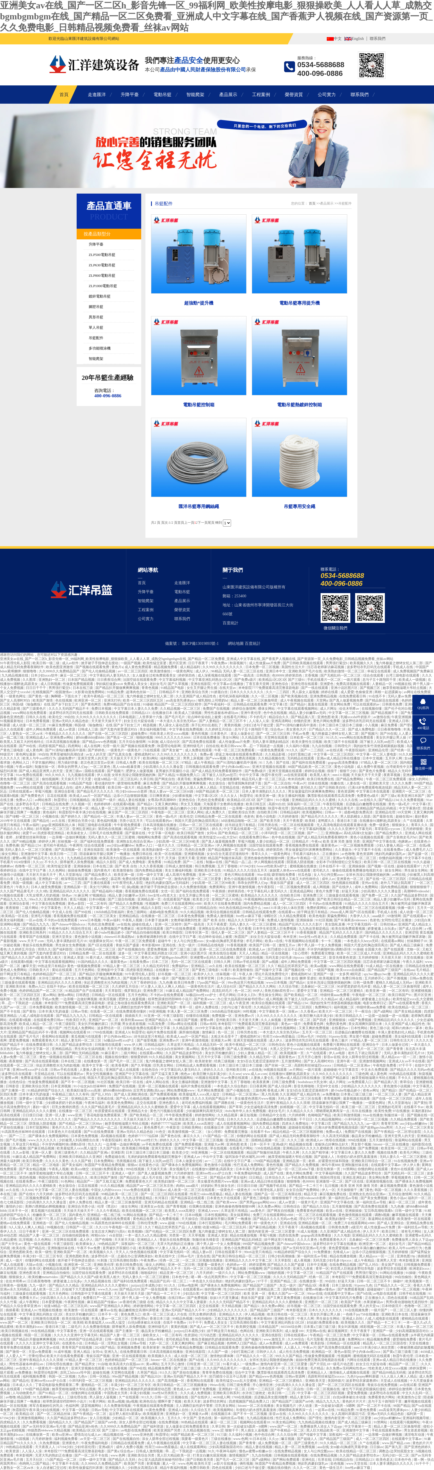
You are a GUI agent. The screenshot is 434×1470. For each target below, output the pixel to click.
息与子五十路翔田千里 (379, 680)
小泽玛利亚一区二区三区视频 (283, 833)
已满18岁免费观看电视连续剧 (370, 788)
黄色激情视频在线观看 (355, 1215)
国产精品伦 (41, 821)
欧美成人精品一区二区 (36, 1024)
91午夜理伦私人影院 (15, 663)
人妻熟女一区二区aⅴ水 (26, 734)
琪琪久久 (44, 949)
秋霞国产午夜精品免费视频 (105, 1165)
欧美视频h (136, 1231)
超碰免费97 (67, 758)
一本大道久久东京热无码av (176, 721)
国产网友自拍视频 (281, 1211)
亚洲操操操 (82, 866)
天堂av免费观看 (40, 1352)
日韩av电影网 (188, 1285)
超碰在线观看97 (409, 866)
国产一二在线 (193, 862)
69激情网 (394, 916)
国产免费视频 (368, 1148)
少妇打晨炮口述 (299, 754)
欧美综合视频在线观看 (223, 912)
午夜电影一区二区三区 (168, 812)
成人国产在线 (273, 1173)
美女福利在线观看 (155, 808)
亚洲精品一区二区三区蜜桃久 (188, 829)
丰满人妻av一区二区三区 (135, 816)
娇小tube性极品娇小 (110, 932)
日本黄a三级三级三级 (357, 1094)
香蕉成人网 (276, 1090)
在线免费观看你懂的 (131, 1011)
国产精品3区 (308, 1285)
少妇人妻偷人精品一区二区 (396, 845)
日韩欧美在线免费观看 (112, 713)
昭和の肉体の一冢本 (407, 1028)
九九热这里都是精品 (314, 929)
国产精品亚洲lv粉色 (83, 1426)
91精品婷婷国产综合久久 (46, 1090)
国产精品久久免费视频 (126, 904)
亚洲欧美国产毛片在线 (305, 671)
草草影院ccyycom (387, 829)
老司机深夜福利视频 (234, 696)
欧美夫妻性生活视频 (307, 742)
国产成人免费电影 (362, 729)
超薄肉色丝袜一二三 (141, 692)
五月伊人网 (394, 758)
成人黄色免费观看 (138, 667)
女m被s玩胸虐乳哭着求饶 (225, 941)
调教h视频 (382, 1215)
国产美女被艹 (172, 750)
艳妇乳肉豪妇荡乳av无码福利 (167, 883)
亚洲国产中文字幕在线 (379, 841)
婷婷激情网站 (205, 1115)
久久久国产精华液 (316, 1152)
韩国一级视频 (22, 883)
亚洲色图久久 (169, 1103)
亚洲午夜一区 (347, 1061)
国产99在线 (388, 734)
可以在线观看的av (366, 704)
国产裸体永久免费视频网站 (49, 1136)
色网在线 (247, 1331)
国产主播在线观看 (97, 883)
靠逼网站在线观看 (408, 1140)
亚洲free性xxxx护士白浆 (30, 1070)
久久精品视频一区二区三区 (180, 709)
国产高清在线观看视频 (50, 783)
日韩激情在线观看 (108, 1045)
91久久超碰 (422, 862)
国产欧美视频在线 (295, 696)
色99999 (278, 675)
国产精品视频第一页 (282, 829)
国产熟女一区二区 (120, 737)
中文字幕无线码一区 (362, 924)
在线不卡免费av (175, 1322)
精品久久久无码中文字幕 (247, 920)
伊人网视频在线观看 (232, 845)
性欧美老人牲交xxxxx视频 (169, 734)
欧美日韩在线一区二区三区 (288, 1314)
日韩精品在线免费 (56, 804)
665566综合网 (291, 1327)
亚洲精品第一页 (75, 887)
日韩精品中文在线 (273, 1115)
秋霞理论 (247, 796)
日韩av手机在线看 (247, 962)
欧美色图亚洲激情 (60, 667)
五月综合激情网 (400, 1194)
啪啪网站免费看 (150, 837)
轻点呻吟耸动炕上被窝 (205, 717)
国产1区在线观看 (101, 945)
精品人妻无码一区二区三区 (81, 1040)
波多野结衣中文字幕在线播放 (335, 1244)
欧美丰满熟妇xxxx (30, 1327)
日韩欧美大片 (39, 970)
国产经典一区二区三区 (407, 750)
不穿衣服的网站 (44, 763)
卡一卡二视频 (331, 941)
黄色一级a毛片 (399, 804)
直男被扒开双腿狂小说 (173, 771)
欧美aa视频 (319, 966)
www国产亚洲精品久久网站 (111, 1306)
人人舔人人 (292, 1347)
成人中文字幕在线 (49, 883)
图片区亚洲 (178, 663)
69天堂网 (405, 812)
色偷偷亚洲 (364, 692)
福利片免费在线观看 (162, 1032)
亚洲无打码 (113, 700)
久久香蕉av (308, 1011)
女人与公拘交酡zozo (329, 875)
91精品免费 (116, 692)
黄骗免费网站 (203, 779)
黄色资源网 (345, 791)
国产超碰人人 (324, 1157)
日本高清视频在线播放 (63, 742)
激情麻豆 (209, 1032)
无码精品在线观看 (301, 758)
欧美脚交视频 (246, 1327)
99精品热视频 (182, 1319)
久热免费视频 (49, 1443)
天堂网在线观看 (276, 737)
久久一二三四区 (278, 692)
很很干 (332, 771)
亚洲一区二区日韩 (182, 1265)
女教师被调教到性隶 (186, 920)
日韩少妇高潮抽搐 (282, 1256)
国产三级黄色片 (34, 709)
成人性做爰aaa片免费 (265, 663)
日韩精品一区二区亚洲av (196, 845)
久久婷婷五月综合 (219, 729)
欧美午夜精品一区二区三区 (104, 696)
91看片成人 (95, 957)
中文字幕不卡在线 (368, 850)
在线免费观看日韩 (353, 696)
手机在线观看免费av (387, 1430)
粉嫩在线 (337, 783)
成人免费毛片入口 (419, 850)
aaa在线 (323, 1447)
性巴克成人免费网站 (79, 1028)
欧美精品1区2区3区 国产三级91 (282, 680)
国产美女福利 (72, 1165)
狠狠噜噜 (30, 671)
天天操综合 (190, 1219)
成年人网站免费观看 (41, 729)
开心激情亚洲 (262, 1385)
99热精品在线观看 (403, 1074)
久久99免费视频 (287, 788)
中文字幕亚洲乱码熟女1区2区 (210, 680)
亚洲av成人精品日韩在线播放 (339, 758)
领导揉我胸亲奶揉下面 (245, 783)
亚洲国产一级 (323, 974)
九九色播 (166, 982)
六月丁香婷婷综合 (144, 982)
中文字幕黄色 (51, 908)
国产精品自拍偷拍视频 (143, 932)
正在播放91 (331, 854)
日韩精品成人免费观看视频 (196, 1065)
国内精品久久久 (61, 1422)
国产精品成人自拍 (60, 788)
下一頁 (203, 523)
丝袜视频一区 (68, 841)
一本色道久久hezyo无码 (362, 941)
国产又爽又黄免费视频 (284, 1298)
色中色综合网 (264, 1435)
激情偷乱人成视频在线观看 (350, 1372)
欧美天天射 (193, 1401)
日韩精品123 (141, 713)
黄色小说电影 (344, 767)
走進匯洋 (97, 94)
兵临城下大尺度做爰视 (79, 1289)
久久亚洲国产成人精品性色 (196, 696)
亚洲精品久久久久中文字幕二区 (249, 1260)
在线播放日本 (162, 713)
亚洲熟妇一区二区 (52, 680)
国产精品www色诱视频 (99, 742)
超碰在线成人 (142, 924)
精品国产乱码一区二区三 (169, 1281)
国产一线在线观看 (315, 688)
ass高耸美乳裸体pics (181, 700)
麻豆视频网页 (338, 1331)
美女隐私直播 (335, 924)
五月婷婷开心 (374, 978)
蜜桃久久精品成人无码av (394, 982)
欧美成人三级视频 (188, 713)
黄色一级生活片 (331, 1468)
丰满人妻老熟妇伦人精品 (396, 1032)
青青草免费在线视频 (15, 1347)
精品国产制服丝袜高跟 (225, 858)
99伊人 (258, 991)
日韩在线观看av (21, 791)
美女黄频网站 (185, 1057)
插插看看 (12, 1310)
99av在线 (263, 875)
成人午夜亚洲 (239, 1003)
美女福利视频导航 (153, 729)
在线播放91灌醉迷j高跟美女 (380, 821)
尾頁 (211, 523)
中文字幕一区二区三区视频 (349, 713)
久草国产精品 (147, 1372)
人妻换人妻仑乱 (91, 1070)
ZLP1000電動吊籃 (103, 286)
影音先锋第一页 (329, 1169)
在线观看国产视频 (177, 899)
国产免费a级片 (245, 680)
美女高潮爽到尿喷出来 (365, 1024)
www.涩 (217, 1430)
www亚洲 (75, 1115)
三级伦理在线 (77, 1397)
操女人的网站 (419, 779)
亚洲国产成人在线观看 (123, 1070)
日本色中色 (180, 1277)
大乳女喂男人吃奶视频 (43, 895)
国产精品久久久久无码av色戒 (412, 1070)
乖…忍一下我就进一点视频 (263, 746)
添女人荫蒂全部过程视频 (361, 1057)
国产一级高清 (244, 675)
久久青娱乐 (344, 850)
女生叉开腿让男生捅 (202, 688)
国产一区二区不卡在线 (374, 1406)
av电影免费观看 (341, 908)
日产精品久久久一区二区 (327, 729)
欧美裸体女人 (86, 1244)
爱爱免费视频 (157, 949)
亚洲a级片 (279, 1144)
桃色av (186, 1074)
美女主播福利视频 (292, 796)
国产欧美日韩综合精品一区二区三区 (344, 899)
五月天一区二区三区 (317, 1032)
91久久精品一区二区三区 (339, 1443)
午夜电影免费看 (385, 1065)
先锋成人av (341, 1252)
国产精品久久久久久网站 (258, 986)
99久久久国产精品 (289, 1356)
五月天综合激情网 (133, 742)
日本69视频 (97, 899)
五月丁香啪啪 (227, 866)
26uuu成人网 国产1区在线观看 (353, 912)
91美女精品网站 (284, 1422)
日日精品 (256, 1177)
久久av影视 (21, 1152)
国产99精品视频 (24, 841)
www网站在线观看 (30, 788)
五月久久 (174, 1418)
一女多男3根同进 (349, 974)
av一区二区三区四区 (133, 671)
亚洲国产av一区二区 (103, 1020)
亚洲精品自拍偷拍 (56, 1273)
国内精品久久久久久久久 (384, 932)
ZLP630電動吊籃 (102, 265)
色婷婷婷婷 (410, 700)
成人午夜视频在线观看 (297, 700)
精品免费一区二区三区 (154, 788)
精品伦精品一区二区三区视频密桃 (298, 1132)
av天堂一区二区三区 (95, 1439)
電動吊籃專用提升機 (299, 303)
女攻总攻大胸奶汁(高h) (108, 1231)
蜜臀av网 (19, 858)
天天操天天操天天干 (138, 1119)
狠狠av (132, 1165)
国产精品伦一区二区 (99, 816)
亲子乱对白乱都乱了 (206, 725)
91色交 (161, 1132)
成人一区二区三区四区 (313, 883)
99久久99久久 (55, 775)
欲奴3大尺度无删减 (224, 1298)
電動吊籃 (163, 94)
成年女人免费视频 (78, 978)
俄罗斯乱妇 (133, 991)
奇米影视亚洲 (409, 1260)
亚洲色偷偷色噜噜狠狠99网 (264, 858)
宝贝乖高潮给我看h (379, 1211)
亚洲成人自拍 (352, 1319)
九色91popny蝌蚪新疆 (363, 1376)
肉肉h (180, 1186)
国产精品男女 (85, 1364)
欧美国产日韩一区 (263, 945)
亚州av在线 (370, 883)
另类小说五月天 (131, 821)
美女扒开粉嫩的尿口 (93, 1024)
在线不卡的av (57, 986)
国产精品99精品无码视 (389, 1372)
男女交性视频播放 (100, 1074)
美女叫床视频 (348, 1327)
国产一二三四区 (312, 750)
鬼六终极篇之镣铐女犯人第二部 (400, 663)
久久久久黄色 (307, 1240)
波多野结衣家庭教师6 (362, 1381)
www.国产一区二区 (14, 1322)
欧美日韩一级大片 (122, 788)
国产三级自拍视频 (122, 899)
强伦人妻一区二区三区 (228, 932)
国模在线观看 (95, 771)
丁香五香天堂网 (258, 684)
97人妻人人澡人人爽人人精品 (195, 788)
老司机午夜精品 (55, 845)
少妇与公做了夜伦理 (236, 1007)
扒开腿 (116, 1024)
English (358, 39)
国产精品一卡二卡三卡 (306, 1186)
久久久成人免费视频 (271, 1127)
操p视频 (133, 887)
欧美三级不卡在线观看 (341, 742)
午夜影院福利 (355, 750)
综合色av (277, 729)
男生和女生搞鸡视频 (90, 1049)
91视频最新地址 (12, 721)
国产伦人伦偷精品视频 (99, 671)
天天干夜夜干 (288, 1227)
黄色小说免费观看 (238, 1248)
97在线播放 (401, 1111)
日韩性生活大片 (402, 1040)
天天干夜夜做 (298, 1368)
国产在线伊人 (342, 887)
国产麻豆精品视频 (41, 1148)
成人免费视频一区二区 (275, 1443)
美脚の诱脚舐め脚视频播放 (45, 1206)
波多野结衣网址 (215, 1401)
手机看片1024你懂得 (15, 862)
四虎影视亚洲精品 (51, 833)
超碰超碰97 (376, 1289)
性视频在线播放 (50, 1310)
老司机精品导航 (178, 1339)
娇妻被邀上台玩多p (382, 929)
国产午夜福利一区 (218, 704)
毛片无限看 (315, 1339)
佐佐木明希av (349, 709)
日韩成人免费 (126, 763)
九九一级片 (38, 1285)
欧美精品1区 (25, 1414)
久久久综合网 (287, 1435)
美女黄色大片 (296, 729)
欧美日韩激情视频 (347, 1115)
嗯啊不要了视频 (170, 1401)
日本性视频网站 (285, 1028)
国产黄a (113, 1451)
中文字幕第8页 (410, 808)
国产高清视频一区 (68, 850)
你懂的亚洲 (302, 721)
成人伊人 (202, 671)
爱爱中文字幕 (307, 991)
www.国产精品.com (396, 1443)
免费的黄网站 (317, 908)
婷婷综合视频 (315, 771)
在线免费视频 (168, 1422)
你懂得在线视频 (198, 1016)
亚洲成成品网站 (302, 891)
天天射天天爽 (248, 1020)
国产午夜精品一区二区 (90, 1414)
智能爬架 (195, 94)
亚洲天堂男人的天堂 (93, 758)
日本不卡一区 (18, 1211)
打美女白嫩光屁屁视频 (210, 1455)
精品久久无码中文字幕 (405, 771)
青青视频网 (332, 1099)
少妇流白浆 (423, 920)
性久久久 (94, 1144)
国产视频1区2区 (184, 978)
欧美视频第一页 (292, 1053)
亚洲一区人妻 (55, 1115)
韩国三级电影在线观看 (95, 825)
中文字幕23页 (321, 1124)
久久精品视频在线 (272, 758)
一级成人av (248, 1368)
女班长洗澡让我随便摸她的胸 (134, 775)
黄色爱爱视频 (339, 1248)
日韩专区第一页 (197, 932)
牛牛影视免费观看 (127, 825)
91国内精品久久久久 (93, 962)
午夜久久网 (291, 1152)
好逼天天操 (350, 891)
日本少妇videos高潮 (231, 978)
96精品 (216, 671)
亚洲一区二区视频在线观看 (158, 1086)
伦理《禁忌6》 (108, 1206)
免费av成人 (334, 1132)
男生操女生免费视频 (70, 945)
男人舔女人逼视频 (306, 692)
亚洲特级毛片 (193, 746)
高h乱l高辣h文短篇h (359, 833)
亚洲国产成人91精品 (227, 899)
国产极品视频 (236, 1269)
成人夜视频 (302, 1260)
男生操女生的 (224, 1186)
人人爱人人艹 (408, 734)
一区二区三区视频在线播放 (202, 1260)
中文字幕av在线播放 (228, 684)
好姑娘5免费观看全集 (108, 1169)
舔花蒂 (116, 879)
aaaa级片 (379, 916)
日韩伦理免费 (147, 1223)
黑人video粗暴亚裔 (127, 767)
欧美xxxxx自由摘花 (351, 970)
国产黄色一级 (38, 696)
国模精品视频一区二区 (268, 1140)
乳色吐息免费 (195, 850)
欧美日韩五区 (256, 804)
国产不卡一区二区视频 (78, 1082)
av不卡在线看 (415, 1061)
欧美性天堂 (203, 1464)
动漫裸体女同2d (101, 941)
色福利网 (72, 1406)
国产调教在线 (224, 1103)
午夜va (316, 841)
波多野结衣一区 (109, 1028)
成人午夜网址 (29, 1302)
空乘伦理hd (139, 1319)
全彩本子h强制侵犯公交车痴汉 (339, 862)
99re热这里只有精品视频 (246, 982)
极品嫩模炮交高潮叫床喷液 (139, 1310)
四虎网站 (75, 746)
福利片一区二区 (420, 1198)
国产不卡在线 (369, 937)
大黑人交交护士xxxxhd (287, 1049)
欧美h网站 (151, 758)
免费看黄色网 (313, 1024)
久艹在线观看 (413, 821)
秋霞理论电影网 (169, 746)
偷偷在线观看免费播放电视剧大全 (357, 870)
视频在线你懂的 (117, 1057)
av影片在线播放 (226, 1464)
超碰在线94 (404, 816)
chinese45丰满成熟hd (119, 937)
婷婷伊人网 (47, 841)
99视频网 (255, 1269)
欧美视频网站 (312, 812)
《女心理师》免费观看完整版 (313, 953)
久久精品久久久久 (300, 1111)
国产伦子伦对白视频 (399, 709)
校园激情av (64, 692)
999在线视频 (357, 1140)
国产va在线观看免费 (404, 1003)
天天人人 (122, 1252)
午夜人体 (246, 974)
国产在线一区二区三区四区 (108, 734)
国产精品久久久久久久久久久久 (98, 1119)
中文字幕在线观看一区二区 (244, 829)
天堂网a (322, 700)
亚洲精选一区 (43, 1223)
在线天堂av (228, 688)
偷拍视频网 (51, 779)
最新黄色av (330, 845)
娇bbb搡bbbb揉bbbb (90, 737)
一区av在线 (34, 920)
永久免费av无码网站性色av (346, 1368)
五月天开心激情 (310, 1057)
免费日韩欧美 (200, 1468)
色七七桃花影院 (12, 1202)
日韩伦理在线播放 (60, 1364)
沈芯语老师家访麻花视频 (326, 667)
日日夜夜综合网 (109, 680)
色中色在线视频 (275, 713)
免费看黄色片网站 (382, 1397)
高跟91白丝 (276, 804)
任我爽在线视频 (201, 1206)
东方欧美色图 (29, 999)
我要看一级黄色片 (211, 1265)
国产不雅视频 (397, 978)
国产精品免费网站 (350, 779)
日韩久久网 (222, 962)
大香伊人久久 (360, 916)
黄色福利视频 (107, 821)
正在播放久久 (375, 1298)
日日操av (159, 1190)
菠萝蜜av (26, 1099)
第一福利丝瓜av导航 (343, 1198)
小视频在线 (51, 816)
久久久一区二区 (305, 1468)
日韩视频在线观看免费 (203, 767)
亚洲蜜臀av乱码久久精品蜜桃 (212, 957)
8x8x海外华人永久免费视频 (246, 1111)
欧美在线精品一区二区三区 (409, 1007)
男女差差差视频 (134, 1024)
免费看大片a (28, 1298)
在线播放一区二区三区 (158, 916)
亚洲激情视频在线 (213, 808)
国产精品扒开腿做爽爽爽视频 (117, 688)
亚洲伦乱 (309, 1460)
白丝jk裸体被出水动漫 (144, 1322)
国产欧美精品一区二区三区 (238, 833)
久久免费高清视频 (242, 758)
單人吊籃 (96, 327)
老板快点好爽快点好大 (332, 1144)
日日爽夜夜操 (159, 796)
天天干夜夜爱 (293, 821)
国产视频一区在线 (381, 866)
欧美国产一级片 (104, 800)
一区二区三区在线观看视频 (375, 908)
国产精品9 (298, 704)
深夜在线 (94, 1198)
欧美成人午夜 (407, 742)
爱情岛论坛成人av (88, 1435)
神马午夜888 (330, 1165)
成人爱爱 (347, 692)
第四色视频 (28, 1177)
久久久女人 (229, 796)
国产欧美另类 (270, 821)
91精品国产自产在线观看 (84, 991)
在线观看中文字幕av (386, 1165)
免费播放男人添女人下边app (412, 1240)
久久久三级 (296, 1140)
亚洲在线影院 (201, 684)
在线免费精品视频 (343, 1265)
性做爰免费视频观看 (78, 684)
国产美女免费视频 (374, 1198)
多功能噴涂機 (100, 348)
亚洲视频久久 (115, 1468)
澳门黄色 (366, 1190)
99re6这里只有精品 (258, 1252)
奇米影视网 (24, 1455)
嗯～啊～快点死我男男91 (210, 1277)
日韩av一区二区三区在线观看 (201, 825)
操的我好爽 (213, 1289)
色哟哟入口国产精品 (242, 1343)
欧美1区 (35, 1269)
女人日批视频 (100, 1418)
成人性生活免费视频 (294, 1352)
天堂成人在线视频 (394, 1381)
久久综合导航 (289, 986)
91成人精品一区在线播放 (385, 966)
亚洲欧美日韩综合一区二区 (371, 1161)
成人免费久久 (215, 812)
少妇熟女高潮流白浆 (143, 1468)
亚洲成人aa (141, 1049)
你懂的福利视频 (391, 858)
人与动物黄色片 (24, 1393)
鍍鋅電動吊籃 (100, 296)
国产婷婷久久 (71, 816)
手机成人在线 (403, 667)
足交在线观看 (146, 1103)
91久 (211, 1451)
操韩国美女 (144, 858)
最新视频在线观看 (357, 1099)
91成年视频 (63, 1352)
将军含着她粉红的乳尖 (46, 1406)
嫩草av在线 (108, 1310)
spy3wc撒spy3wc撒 (378, 974)
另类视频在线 (126, 1161)
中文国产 (190, 1418)
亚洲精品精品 (129, 916)
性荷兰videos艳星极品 (279, 1036)
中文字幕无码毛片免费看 (344, 1298)
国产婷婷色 (97, 750)
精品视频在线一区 (117, 1435)
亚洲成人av (192, 1157)
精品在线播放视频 (244, 1235)
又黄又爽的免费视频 (314, 1028)
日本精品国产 (268, 1327)
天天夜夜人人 (45, 1447)
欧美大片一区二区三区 (336, 1011)
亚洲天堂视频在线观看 (269, 767)
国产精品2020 (129, 1289)
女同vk (212, 833)
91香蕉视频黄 (306, 932)
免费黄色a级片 (368, 796)
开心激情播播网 (228, 779)
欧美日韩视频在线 (15, 1331)
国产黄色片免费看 (373, 771)
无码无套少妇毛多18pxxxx (285, 957)
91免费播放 (323, 1252)
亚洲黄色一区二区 (350, 879)
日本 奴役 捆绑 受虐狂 (301, 978)
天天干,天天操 (165, 858)
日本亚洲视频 (61, 1086)
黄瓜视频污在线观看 (86, 1036)
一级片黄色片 (10, 808)
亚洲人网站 (195, 812)
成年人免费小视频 (130, 1447)
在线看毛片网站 (235, 717)
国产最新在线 (383, 816)
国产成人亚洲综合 (391, 1223)
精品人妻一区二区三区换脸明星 (254, 700)
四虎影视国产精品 (52, 746)
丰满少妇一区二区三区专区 (43, 1256)
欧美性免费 (382, 1111)
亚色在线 (203, 1256)
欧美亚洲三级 (185, 1119)
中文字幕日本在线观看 (373, 791)
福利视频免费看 (34, 1376)
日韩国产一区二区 (80, 1227)
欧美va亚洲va (62, 1435)
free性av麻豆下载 (249, 916)
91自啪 (103, 1364)
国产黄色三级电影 (206, 970)
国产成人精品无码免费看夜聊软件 (217, 771)
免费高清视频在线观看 (353, 684)
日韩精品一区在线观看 (109, 995)
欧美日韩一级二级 (46, 663)
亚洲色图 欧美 (328, 717)
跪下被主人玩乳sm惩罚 (377, 742)
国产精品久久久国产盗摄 (286, 1265)
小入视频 (372, 725)
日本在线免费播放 (207, 737)
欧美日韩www (231, 746)
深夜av (293, 1011)
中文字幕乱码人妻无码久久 (110, 675)
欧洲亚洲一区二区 (88, 700)
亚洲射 (201, 858)
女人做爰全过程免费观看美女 (154, 675)
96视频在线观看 (275, 1070)
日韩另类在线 (268, 825)
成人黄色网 (35, 750)
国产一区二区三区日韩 (273, 734)
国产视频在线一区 (298, 970)
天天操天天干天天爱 (366, 775)
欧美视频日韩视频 (136, 1148)
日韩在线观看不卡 (229, 1252)
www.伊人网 (133, 1045)
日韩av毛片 (306, 1036)
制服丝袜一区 (45, 767)
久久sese (235, 1074)
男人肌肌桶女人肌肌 (355, 816)
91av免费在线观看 (29, 775)
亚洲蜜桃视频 (194, 854)
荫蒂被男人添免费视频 (77, 862)
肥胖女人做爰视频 (140, 771)
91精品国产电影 (173, 688)
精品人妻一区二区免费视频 (295, 1447)
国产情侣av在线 (252, 850)
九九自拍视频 (322, 746)
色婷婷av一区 (237, 1265)
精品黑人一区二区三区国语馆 (385, 1343)
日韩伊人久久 (266, 1352)
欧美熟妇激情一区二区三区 (345, 671)
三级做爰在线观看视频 (342, 895)
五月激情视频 (342, 1206)
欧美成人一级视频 (412, 680)
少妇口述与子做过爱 (258, 725)
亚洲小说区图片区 (344, 688)
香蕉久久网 (422, 1285)
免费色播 (12, 845)
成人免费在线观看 (199, 750)
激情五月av (287, 945)
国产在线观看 (394, 949)
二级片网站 (30, 908)
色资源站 (191, 1335)
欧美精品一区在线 (15, 916)
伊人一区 (328, 1190)
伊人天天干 (371, 1231)
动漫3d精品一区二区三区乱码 (116, 779)
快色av (67, 895)
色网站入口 (21, 763)
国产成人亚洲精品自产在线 (247, 1049)
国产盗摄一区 (418, 854)
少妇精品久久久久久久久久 (361, 1086)
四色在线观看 (397, 1298)
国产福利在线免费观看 (309, 763)
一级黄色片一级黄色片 (124, 750)
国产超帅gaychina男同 (171, 957)
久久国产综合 (110, 1148)
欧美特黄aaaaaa (132, 1020)
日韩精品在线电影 (211, 945)
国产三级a (388, 796)
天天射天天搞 (124, 1240)
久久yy (38, 862)
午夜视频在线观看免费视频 (153, 1406)
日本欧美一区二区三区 (307, 737)
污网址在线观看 (359, 1360)
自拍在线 (212, 746)
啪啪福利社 (149, 1273)
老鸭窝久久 (326, 821)
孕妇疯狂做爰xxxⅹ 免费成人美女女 (122, 684)
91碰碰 (148, 704)
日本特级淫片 (392, 1306)
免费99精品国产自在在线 (122, 704)
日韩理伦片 (343, 746)
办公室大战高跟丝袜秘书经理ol (240, 999)
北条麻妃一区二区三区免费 (369, 1240)
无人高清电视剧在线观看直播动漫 (342, 825)
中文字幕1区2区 (207, 796)
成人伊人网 (112, 1198)
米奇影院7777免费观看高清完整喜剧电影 (269, 688)
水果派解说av (373, 1302)
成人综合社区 (170, 742)
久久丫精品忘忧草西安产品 (288, 966)
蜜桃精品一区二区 (95, 1385)
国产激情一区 (16, 1352)
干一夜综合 (363, 1011)
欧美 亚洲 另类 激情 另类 (342, 841)
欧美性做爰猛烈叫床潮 (86, 1468)
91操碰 (358, 949)
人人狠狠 (194, 1227)
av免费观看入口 (360, 1082)
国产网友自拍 (165, 779)
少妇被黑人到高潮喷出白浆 (79, 1140)
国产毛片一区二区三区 (367, 1049)
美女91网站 (231, 737)
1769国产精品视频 (267, 1161)
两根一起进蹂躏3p (388, 692)
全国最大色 (373, 949)
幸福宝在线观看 (379, 671)
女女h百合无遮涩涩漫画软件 (228, 854)
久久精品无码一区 (210, 1045)
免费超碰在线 (115, 1157)
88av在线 (79, 1078)
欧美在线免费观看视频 (349, 929)
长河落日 (162, 1198)
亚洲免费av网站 (62, 737)
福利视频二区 (170, 758)
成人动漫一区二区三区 (29, 725)
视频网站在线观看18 (75, 1032)
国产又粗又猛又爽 (110, 1181)
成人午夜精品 (204, 763)
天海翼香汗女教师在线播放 (224, 804)
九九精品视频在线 (15, 675)
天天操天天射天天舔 (129, 1294)
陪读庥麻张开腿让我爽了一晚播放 (105, 854)
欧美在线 (19, 1248)
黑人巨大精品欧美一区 (67, 1219)
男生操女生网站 (416, 870)
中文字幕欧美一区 (76, 808)
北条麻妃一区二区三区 (318, 986)
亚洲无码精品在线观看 (161, 1202)
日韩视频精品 (80, 800)
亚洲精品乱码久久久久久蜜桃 (314, 800)
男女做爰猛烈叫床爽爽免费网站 (312, 791)
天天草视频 (197, 1235)
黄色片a (117, 667)
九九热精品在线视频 (82, 858)
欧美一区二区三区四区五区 (143, 700)
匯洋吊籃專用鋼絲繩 (199, 506)
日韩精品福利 (290, 812)
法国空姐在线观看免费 (140, 680)
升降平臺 (130, 94)
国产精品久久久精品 (64, 1285)
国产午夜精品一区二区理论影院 (398, 1132)
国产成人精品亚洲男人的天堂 (41, 771)
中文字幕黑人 (423, 1086)
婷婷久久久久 (214, 1070)
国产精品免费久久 (389, 833)
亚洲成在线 (106, 1099)
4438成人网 (221, 1397)
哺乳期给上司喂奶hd (213, 700)
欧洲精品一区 (322, 1352)
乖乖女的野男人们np (73, 767)
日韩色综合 (276, 1045)
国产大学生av (11, 1244)
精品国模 (24, 1397)
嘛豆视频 (288, 1439)
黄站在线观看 (62, 970)
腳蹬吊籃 (96, 307)
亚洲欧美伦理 (104, 1265)
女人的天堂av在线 (46, 1347)
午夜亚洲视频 (401, 717)
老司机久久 (308, 788)
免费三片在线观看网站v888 (181, 904)
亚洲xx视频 (17, 1148)
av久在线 (59, 821)
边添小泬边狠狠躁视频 (130, 796)
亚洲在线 (169, 945)
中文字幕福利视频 (173, 680)
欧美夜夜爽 (261, 1082)
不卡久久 (51, 862)
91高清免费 (157, 1024)
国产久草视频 (178, 684)
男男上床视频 (193, 758)
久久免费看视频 (412, 800)
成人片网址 (329, 709)
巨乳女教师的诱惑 (66, 1107)
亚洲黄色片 (71, 1443)
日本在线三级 (83, 688)
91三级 (222, 1435)
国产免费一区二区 (375, 895)
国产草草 (235, 1107)
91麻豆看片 (110, 1053)
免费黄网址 (218, 887)
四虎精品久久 (10, 1422)
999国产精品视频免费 (259, 1244)
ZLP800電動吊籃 (102, 275)
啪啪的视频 (145, 737)
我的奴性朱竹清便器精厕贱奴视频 (379, 746)
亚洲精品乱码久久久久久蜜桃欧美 (408, 953)
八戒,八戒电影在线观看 (36, 1016)
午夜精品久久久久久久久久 (65, 734)
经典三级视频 (224, 1061)
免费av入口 (24, 800)
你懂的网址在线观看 (252, 1136)
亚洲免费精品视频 (324, 696)
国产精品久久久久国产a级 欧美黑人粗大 (31, 957)
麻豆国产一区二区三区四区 (128, 812)
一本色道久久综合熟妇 (231, 1086)
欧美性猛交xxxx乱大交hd (218, 837)
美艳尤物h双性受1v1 (280, 991)
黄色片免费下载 (328, 891)
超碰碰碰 (330, 1070)
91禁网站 (349, 1169)
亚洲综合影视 (64, 791)
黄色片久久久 (62, 1127)
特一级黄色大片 (266, 1223)
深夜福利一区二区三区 (304, 804)
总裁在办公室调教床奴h (135, 1256)
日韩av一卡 (333, 812)
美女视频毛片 (179, 1169)
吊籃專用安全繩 (299, 506)
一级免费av (250, 1364)
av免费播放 (330, 1094)
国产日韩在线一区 (86, 1269)
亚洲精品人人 (147, 1240)
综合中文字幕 (245, 1372)
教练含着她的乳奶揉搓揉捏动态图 (217, 1339)
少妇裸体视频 (182, 796)
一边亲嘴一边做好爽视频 (248, 808)
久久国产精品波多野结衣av (67, 1418)
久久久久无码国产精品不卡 (69, 709)
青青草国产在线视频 (34, 937)
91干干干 (195, 1322)
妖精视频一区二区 (294, 1107)
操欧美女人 (151, 1335)
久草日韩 (146, 779)
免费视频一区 (222, 1016)
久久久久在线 (348, 800)
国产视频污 (370, 734)
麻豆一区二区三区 (74, 675)
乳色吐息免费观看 (211, 800)
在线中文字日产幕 (33, 870)
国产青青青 (395, 1049)
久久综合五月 (201, 1410)
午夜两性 (76, 845)
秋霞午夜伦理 (271, 775)
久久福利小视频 (298, 746)
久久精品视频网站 (328, 1119)
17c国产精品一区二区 (218, 1136)
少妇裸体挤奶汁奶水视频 (64, 1103)
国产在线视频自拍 (132, 949)
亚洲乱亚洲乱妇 (84, 829)
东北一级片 (187, 945)
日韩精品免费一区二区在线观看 (219, 816)
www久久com (108, 1289)
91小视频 (283, 800)
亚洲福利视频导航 (416, 1418)
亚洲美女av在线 (152, 1206)
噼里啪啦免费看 (129, 783)
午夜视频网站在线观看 (261, 899)
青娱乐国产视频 (98, 1356)
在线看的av (340, 1028)
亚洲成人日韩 (399, 721)
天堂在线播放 (413, 957)
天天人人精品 (73, 908)
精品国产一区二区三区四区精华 (178, 704)
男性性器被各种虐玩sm (221, 713)
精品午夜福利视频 (174, 1468)
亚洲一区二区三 (210, 875)
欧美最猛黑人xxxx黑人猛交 (199, 1094)
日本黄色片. (219, 734)
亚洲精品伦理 (378, 750)
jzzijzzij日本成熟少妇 (147, 1285)
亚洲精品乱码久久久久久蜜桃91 (105, 1285)
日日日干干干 (36, 688)
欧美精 (310, 821)
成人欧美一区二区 (46, 1289)
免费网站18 (356, 1339)
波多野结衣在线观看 (17, 1074)
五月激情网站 (291, 1061)
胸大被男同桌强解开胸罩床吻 (404, 937)
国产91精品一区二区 (54, 1393)
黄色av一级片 (291, 1024)
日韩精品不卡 (169, 692)
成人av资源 (67, 729)
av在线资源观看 (296, 775)
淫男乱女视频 (117, 1343)
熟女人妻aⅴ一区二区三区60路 (171, 791)
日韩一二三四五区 (261, 1389)
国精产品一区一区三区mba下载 (291, 1169)
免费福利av (180, 966)
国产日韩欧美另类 (277, 1269)
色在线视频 (64, 700)
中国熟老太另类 (116, 1393)
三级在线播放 (221, 1439)
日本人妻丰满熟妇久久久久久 (264, 791)
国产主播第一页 (13, 1090)
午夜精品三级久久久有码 (71, 1094)
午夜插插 (219, 891)
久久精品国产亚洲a (94, 1152)
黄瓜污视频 (78, 899)
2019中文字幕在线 (209, 1028)
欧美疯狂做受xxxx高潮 (84, 1090)
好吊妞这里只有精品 (240, 825)
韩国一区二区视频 (388, 1190)
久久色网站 (57, 870)
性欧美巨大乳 (76, 1020)
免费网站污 (323, 1007)
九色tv (83, 1376)
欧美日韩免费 (184, 982)
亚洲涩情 (411, 932)
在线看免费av (393, 850)
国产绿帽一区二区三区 (23, 816)
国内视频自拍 (410, 763)
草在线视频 (219, 1148)
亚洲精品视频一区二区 (315, 1223)
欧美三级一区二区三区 (359, 1107)
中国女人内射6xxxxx (106, 1190)
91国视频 (23, 1439)
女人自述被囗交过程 (51, 1468)
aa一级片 (373, 1124)
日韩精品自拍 (207, 908)
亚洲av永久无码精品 (15, 1289)
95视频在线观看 (207, 1078)
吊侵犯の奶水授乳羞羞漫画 (357, 1157)
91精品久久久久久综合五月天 (245, 870)
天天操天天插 (157, 1169)
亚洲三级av (74, 771)
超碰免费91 (140, 734)
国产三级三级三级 (184, 949)
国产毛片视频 (16, 1140)
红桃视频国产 (43, 692)
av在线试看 (335, 750)
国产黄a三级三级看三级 (401, 1352)
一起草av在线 (325, 1410)
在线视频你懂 (372, 709)
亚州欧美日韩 (226, 1020)
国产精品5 (390, 1090)
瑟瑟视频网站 (91, 1406)
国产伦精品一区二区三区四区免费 (171, 1231)
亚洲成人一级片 (123, 1173)
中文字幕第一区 (98, 908)
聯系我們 (377, 39)
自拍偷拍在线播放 (57, 1078)
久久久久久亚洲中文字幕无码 (350, 829)
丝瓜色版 (305, 875)
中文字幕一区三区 (300, 1273)
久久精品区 (261, 1007)
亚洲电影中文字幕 (111, 970)
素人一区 (169, 1464)
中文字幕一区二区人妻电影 (377, 754)
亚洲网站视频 (10, 924)
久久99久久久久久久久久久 (223, 667)
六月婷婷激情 (288, 816)
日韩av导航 (79, 1011)
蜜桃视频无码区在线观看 (372, 1356)
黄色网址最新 (26, 754)
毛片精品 (423, 970)
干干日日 (306, 1119)
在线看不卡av (414, 1107)
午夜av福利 (24, 767)
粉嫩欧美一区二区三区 (50, 1215)
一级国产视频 (130, 663)
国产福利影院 (63, 949)
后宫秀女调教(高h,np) (149, 1090)
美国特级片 (336, 1381)
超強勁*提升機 (198, 303)
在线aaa (409, 970)
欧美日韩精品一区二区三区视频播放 (180, 1385)
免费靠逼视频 (31, 1078)
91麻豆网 (81, 895)
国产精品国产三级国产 (384, 970)
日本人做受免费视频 (46, 887)
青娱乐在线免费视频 (38, 945)
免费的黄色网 (336, 1024)
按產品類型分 (97, 234)
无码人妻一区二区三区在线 (243, 671)
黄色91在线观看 (402, 1169)
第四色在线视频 (110, 829)
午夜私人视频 (132, 920)
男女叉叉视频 (191, 804)
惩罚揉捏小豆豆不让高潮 (286, 949)
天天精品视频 (231, 1306)
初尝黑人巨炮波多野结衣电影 (352, 1269)
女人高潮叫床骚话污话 (348, 1414)
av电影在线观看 (385, 1294)
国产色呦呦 (104, 1240)
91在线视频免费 (406, 1161)
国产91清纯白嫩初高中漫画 (296, 725)
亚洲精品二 (199, 966)
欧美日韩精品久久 (349, 1016)
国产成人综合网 (411, 929)
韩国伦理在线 (81, 929)
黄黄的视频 (233, 725)
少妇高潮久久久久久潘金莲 (163, 767)
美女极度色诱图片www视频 (255, 1099)
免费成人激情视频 (220, 916)
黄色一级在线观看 (38, 1244)
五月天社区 (35, 1460)
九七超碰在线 (26, 879)
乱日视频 (332, 1186)
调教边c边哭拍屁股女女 (397, 1451)
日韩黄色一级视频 (14, 1285)
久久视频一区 (81, 804)
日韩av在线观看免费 (393, 1335)
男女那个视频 (359, 1036)
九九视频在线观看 (81, 775)
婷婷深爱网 (257, 1265)
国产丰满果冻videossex (351, 920)
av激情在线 (381, 717)
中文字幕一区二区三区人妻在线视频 (62, 1190)
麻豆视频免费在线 (333, 1194)
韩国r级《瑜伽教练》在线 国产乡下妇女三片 (45, 704)
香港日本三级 (347, 821)
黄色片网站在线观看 (239, 875)
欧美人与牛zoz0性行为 (39, 758)
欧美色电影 (317, 916)
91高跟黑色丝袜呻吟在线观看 (23, 1132)
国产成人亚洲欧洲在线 (131, 1094)
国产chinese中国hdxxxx (69, 924)
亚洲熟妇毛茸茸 (390, 1107)
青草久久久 (420, 825)
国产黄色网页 (91, 704)
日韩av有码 (208, 1024)
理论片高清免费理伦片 (272, 974)
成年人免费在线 (207, 1007)
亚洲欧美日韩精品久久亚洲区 (81, 1157)
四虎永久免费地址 (296, 1124)
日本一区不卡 (260, 1144)
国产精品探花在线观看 (382, 700)
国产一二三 (315, 833)
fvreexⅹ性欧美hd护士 (272, 866)
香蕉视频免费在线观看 (302, 845)
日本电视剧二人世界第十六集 (141, 717)
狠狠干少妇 (348, 771)
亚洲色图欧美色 (56, 899)
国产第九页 (394, 1447)
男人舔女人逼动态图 (174, 725)
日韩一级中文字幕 (150, 875)
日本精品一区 (95, 1343)
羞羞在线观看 (318, 704)
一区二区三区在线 (89, 1057)
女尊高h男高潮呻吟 (162, 800)
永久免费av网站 (269, 1206)
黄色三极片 (340, 1040)
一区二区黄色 (100, 767)
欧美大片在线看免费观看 (223, 904)
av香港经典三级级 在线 (136, 1302)
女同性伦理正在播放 (396, 920)
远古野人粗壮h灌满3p (125, 1414)
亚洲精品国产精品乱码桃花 (376, 808)
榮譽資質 (294, 94)
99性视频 (250, 1011)
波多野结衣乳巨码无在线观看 (369, 667)
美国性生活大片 (293, 667)
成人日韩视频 (50, 684)
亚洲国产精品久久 (159, 1020)
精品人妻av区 (202, 1252)
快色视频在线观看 (346, 883)
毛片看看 (244, 929)
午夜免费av (219, 663)
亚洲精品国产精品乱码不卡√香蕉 (33, 1032)
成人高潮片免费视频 (181, 875)
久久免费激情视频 (193, 887)
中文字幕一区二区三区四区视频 (338, 962)
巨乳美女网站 (163, 1065)
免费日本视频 (101, 709)
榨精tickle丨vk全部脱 (107, 1235)
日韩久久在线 (36, 717)
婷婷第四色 (187, 675)
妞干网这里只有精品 (312, 912)
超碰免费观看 (382, 1036)
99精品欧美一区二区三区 (120, 1194)
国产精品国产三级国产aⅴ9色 (293, 1401)
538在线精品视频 (268, 1148)
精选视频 (150, 725)
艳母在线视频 (335, 1140)
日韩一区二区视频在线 (323, 1389)
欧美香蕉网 (120, 1065)
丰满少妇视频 (140, 1393)
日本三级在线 (342, 1285)
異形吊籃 (96, 317)
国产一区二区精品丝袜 (265, 978)
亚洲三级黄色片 (66, 1152)
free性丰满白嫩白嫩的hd (369, 1248)
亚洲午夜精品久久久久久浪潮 (288, 1103)
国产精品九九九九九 (71, 1016)
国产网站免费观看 (286, 1460)
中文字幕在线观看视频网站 (298, 709)
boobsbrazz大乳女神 (313, 1082)
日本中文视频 (372, 758)
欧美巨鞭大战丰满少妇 (317, 1016)
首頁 (64, 94)
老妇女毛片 (158, 684)
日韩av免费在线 (421, 978)
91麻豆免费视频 (61, 725)
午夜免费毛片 (101, 1007)
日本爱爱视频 (52, 1302)
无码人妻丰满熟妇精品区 (271, 742)
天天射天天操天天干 (106, 721)
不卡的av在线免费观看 (326, 904)
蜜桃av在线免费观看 (15, 1223)
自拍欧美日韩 (267, 812)
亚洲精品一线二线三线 (197, 1202)
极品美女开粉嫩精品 (367, 1136)
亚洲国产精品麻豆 (336, 1078)
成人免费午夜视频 (371, 767)
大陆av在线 (34, 1265)
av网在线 (398, 875)
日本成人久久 (22, 1385)
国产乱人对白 (101, 1094)
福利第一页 (9, 999)
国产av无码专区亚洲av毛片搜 (305, 1248)
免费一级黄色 (379, 825)
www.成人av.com (255, 1074)
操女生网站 (10, 854)
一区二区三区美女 (103, 916)
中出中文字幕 (249, 775)
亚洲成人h (122, 1032)
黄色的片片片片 (354, 1401)
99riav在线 (315, 1294)
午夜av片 (299, 783)
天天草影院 (113, 991)
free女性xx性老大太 (162, 895)
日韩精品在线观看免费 (250, 704)
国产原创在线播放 (186, 1372)
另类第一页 (178, 1235)
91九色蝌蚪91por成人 (49, 1397)
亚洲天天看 (186, 858)
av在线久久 (368, 800)
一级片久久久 (165, 845)
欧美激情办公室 (410, 1397)
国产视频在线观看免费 (93, 667)
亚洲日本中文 (276, 671)
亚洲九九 (111, 1352)
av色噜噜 (348, 854)
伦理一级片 (111, 746)
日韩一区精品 (100, 1376)
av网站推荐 (43, 800)
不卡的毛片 (258, 717)
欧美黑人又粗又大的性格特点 (22, 742)
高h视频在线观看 (113, 1136)
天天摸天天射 (391, 957)
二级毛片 (74, 1327)
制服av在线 (214, 862)
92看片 (226, 970)
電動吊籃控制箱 (198, 404)
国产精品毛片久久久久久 (96, 791)
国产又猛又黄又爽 (165, 1074)
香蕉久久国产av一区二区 (287, 1294)
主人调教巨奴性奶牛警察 (133, 1007)
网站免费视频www (181, 1090)
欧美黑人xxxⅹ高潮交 (199, 1124)
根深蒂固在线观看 (75, 879)
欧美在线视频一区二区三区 (159, 763)
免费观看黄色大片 (46, 1040)
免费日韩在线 (142, 854)
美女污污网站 (100, 887)
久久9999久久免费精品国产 (59, 671)
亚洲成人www (209, 1211)
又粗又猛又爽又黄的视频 (233, 1319)
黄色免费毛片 (154, 1127)
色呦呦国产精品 (320, 1115)
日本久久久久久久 (241, 1119)
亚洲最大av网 (221, 1040)
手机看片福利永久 (307, 854)
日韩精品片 (301, 841)
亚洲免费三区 (313, 895)
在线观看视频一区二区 (52, 1099)
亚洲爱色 (327, 684)
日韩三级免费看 (235, 1057)
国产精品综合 (130, 1177)
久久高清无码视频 (336, 1136)
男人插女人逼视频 (255, 1430)
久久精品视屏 (227, 1115)
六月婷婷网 (297, 1115)
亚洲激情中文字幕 (35, 854)
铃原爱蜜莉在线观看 (110, 1111)
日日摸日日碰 (33, 1115)
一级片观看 (352, 680)
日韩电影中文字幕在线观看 (91, 1294)
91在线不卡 (377, 696)
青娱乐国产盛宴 (282, 883)
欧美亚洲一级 (266, 796)
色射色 (249, 816)
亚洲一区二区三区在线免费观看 (223, 949)
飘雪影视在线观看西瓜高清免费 (331, 796)
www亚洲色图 (143, 1435)
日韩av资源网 (295, 1376)
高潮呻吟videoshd (417, 891)
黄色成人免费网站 (14, 970)
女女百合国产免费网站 (303, 1190)
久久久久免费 (401, 783)
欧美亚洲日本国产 (411, 796)
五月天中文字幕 (209, 1057)
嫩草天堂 (29, 966)
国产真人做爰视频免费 (346, 700)
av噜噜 (10, 1397)
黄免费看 (155, 862)
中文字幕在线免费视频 (186, 729)
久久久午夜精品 (108, 1211)
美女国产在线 (391, 1265)
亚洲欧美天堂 (379, 783)
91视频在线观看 (12, 895)
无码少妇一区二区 (396, 1455)
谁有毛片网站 (411, 1231)
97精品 (186, 763)
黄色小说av (398, 1198)
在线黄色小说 (149, 1165)
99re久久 (35, 899)
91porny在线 (338, 1036)
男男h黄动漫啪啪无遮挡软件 (407, 1302)
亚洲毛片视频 (41, 916)
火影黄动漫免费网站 (90, 692)
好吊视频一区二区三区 (53, 829)
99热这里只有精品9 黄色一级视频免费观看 (70, 966)
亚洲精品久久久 (231, 1314)
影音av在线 (332, 1057)
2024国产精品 (105, 1347)
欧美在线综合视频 (223, 953)
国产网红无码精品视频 (82, 1053)
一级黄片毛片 (308, 1202)
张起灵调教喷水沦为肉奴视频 (106, 982)
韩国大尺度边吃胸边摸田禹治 (197, 821)
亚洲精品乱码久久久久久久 (70, 891)
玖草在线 (267, 879)
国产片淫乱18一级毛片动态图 (332, 1364)
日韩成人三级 (88, 729)
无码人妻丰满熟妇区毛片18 (67, 941)
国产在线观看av (415, 916)
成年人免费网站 (367, 887)
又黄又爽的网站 (167, 804)
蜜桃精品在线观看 (56, 1269)
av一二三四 (73, 883)
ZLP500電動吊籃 (102, 255)
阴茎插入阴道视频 (300, 862)
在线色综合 (150, 1070)
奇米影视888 (151, 945)
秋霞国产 (241, 937)
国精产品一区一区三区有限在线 (278, 1194)
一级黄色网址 (183, 671)
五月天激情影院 (381, 1140)
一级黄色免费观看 (271, 750)
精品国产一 (133, 829)
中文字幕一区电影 (162, 833)
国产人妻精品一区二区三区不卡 (223, 721)
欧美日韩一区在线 (130, 1082)
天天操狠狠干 (347, 1190)
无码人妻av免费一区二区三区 (410, 696)
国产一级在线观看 (155, 1289)
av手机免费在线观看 (157, 1144)
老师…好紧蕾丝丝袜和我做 (26, 837)
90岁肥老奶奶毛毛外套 (354, 986)
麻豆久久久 (192, 1136)
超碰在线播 (101, 1372)
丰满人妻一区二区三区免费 (187, 1011)
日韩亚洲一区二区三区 (204, 1364)
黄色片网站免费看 (327, 721)
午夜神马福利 (59, 929)
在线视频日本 (221, 1414)
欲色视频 (337, 1464)
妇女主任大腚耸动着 (139, 721)
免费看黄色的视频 (310, 1211)
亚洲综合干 (371, 1045)
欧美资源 (13, 1451)
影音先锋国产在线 (211, 1119)
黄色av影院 (76, 904)
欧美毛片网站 (410, 1152)
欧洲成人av (257, 949)
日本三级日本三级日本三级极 (341, 725)
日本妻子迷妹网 (157, 920)
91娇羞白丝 (220, 692)
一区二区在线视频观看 (297, 825)
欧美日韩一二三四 (64, 854)
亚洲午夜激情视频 (242, 887)
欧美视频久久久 (362, 663)
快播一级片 (406, 908)
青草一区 (118, 887)
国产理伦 (316, 1418)
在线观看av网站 (393, 941)
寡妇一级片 (41, 1107)
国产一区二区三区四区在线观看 (165, 1194)
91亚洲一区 (153, 1016)
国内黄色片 (102, 870)
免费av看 (207, 754)
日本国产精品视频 (81, 680)
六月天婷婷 (45, 1194)
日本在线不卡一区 (333, 866)
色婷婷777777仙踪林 (166, 1124)
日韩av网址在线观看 (182, 1024)
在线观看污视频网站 (405, 1422)
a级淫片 (356, 1227)
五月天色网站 (84, 970)
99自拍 (69, 717)
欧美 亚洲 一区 (255, 1294)
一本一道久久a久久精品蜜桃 (146, 1235)
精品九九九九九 (328, 1401)
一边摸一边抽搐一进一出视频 (387, 1016)
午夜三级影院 (173, 1016)
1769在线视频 (102, 1032)
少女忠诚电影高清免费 (261, 1107)
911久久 (332, 737)
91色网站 (68, 1181)
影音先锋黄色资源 (343, 957)
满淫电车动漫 (414, 1435)
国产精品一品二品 (238, 862)
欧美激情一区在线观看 (123, 850)
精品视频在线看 (301, 1144)
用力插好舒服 (68, 763)
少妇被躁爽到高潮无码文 (205, 1111)
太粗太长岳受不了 (225, 1036)
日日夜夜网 (258, 1086)
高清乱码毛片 (222, 991)
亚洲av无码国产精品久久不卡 (159, 1269)
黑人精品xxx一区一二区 (399, 1057)
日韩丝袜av (388, 924)
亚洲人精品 (82, 1352)
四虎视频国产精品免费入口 (249, 1401)
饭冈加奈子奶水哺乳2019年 (245, 1157)
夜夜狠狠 (13, 908)
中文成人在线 (62, 912)
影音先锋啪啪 (304, 1086)
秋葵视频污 (238, 663)
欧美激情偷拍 (160, 671)
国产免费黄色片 (33, 796)
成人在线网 (92, 746)
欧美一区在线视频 (168, 854)
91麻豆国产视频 (186, 1020)
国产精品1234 (388, 800)
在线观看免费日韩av (254, 837)
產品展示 (228, 94)
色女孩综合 (217, 783)
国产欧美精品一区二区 (301, 995)
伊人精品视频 (255, 1314)
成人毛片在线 (152, 1177)
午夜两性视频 (74, 1302)
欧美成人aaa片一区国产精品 (90, 796)
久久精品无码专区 (156, 966)
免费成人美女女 (216, 1322)
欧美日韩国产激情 (191, 833)
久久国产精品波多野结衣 (410, 895)
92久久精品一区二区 (179, 908)
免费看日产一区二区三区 (102, 1298)
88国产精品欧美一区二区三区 (310, 767)
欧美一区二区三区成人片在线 (359, 953)
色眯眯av (405, 841)
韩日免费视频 (205, 866)
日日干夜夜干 (198, 663)
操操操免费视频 (80, 870)
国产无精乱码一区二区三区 (341, 675)
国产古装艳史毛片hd (401, 837)
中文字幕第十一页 (358, 1426)
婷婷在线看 (330, 692)
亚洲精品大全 (138, 1111)
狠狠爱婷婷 (139, 1057)
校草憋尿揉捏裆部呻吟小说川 (170, 999)
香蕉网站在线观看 (56, 1036)
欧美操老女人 (77, 833)
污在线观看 (152, 750)
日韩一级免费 (363, 982)
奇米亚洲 (290, 937)
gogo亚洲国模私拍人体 (59, 825)
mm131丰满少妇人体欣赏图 (284, 908)
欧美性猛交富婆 (155, 663)
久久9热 (42, 891)
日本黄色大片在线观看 (65, 1132)
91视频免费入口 (188, 775)
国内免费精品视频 (149, 870)
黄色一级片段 (153, 829)
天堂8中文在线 (327, 1086)
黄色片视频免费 (213, 1049)
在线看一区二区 (102, 1011)
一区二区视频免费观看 (357, 845)
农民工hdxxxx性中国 (75, 1372)
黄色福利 (50, 812)
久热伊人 (81, 1127)
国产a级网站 (383, 1011)
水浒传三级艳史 (50, 978)
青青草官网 (206, 978)
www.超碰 (167, 1223)
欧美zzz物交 (99, 879)
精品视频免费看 (166, 667)
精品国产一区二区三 (404, 1364)
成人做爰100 (294, 1331)
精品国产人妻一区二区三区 (39, 1235)
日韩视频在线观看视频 (291, 1455)
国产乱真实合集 (120, 754)
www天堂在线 (357, 1464)
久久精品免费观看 (293, 916)
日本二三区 (160, 962)
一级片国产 (54, 1028)
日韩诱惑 (263, 675)
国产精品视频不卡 (385, 713)
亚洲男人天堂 (387, 1260)
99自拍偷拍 (403, 1277)
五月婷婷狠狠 (413, 829)
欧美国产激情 (43, 700)
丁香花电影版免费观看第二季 (105, 1115)
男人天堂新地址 (71, 875)
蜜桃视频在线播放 (303, 866)
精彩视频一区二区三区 (122, 957)
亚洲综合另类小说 (81, 821)
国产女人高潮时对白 (15, 700)
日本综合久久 (275, 1177)
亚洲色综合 (280, 684)
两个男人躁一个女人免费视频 (320, 945)
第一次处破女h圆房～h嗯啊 (335, 1406)
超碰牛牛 (165, 941)
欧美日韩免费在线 (321, 779)
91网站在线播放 (135, 1215)
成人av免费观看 (271, 1343)
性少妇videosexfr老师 (132, 791)
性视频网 (152, 904)
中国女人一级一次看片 (69, 1198)
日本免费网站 (104, 1161)
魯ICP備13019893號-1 (200, 643)
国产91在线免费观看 (181, 929)
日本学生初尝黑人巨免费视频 (275, 929)
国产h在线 (364, 1294)
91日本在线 (136, 1339)
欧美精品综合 (212, 1248)
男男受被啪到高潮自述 (67, 754)
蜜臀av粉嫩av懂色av (320, 1289)
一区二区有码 (97, 904)
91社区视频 (324, 920)
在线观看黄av (193, 1289)
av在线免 (124, 924)
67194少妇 (247, 866)
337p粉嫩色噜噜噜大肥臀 (171, 1099)
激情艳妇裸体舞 (222, 1356)
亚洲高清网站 (281, 721)
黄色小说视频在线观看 (367, 837)
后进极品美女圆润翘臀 (271, 1397)
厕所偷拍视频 (189, 1032)
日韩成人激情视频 (179, 866)
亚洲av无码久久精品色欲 (71, 721)
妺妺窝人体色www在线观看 (290, 870)
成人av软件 (70, 663)
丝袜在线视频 (318, 783)
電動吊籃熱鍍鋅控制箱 (299, 404)
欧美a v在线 (274, 941)
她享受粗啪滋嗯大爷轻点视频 (405, 688)
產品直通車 (108, 206)
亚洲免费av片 (244, 1016)
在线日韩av (177, 1298)
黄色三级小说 (380, 1028)
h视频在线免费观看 (116, 1219)
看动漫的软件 (105, 783)
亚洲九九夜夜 (303, 1269)
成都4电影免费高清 (358, 812)
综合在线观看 (373, 675)
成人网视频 (321, 887)
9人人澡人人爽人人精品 (27, 1227)
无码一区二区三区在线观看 (191, 962)
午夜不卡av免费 (89, 1248)
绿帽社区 (271, 916)
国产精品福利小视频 (107, 891)
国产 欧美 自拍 (126, 866)
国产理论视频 (410, 725)
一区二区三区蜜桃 (225, 895)
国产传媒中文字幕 (269, 970)
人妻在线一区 (356, 783)
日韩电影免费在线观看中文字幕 (147, 1028)
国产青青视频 (176, 1206)
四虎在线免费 (289, 1235)
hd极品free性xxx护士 (202, 995)
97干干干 (406, 1065)
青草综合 (407, 1082)
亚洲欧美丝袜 (16, 986)
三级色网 (362, 1074)
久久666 (27, 1190)
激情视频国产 (239, 1455)
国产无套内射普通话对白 (119, 729)
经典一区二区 (170, 1260)
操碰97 (398, 1281)
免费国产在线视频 (216, 709)
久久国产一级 (218, 1352)
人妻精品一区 (382, 684)
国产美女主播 (175, 1177)
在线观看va (287, 912)
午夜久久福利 (413, 962)
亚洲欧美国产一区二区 (174, 1003)
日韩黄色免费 (392, 704)
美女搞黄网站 (240, 1215)
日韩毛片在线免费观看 (106, 833)
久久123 (101, 1227)
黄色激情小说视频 (88, 937)
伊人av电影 (337, 1053)
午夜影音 (173, 1127)
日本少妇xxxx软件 (45, 675)
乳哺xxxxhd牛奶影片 (356, 717)
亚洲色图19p (406, 1256)
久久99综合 (296, 1339)
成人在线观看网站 (194, 1447)
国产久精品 (166, 775)
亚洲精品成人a (37, 737)
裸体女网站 (267, 709)
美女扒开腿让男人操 (391, 737)
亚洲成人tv (29, 1310)
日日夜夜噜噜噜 (389, 729)
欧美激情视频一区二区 (72, 1007)
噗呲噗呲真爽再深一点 (333, 1111)
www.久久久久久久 (42, 1140)
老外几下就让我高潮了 (397, 883)
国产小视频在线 (238, 1090)
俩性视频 (246, 1464)
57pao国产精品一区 (211, 982)
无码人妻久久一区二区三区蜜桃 (112, 837)
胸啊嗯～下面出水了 (66, 696)
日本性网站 (359, 1028)
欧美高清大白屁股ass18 (117, 858)
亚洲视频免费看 (129, 1347)
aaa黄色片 (258, 1211)
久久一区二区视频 (265, 696)
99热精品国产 (108, 1244)
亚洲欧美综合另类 (195, 692)
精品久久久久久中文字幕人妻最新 (181, 1302)
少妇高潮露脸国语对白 (412, 1331)
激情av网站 (66, 995)
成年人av (328, 879)
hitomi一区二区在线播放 (391, 1144)
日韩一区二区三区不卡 (93, 1173)
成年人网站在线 (157, 1082)
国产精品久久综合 (316, 1206)
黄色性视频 (200, 734)
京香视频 (312, 675)
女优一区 (167, 891)
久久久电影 (342, 1235)
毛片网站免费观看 (23, 978)
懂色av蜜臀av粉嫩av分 (256, 1451)
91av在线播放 (373, 1115)
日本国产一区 (162, 879)
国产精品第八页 (303, 717)
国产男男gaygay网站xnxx (258, 1202)
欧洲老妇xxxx (419, 1269)
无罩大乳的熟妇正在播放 (176, 1244)
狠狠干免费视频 (204, 1389)
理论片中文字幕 (311, 1219)
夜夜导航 (184, 779)
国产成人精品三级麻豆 (407, 945)
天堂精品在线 (229, 788)
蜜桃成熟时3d (145, 754)
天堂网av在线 (316, 1331)
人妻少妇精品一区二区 (273, 841)
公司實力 (327, 94)
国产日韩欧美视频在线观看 (303, 663)
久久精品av (329, 999)
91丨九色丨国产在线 (274, 763)
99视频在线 (402, 684)
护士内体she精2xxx (235, 767)
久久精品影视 (10, 709)
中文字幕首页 (348, 1070)
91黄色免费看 (155, 1410)
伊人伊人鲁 (411, 1165)
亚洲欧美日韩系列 (33, 932)
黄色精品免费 (143, 1219)
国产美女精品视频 (408, 1011)
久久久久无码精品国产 (290, 1277)
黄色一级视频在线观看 (56, 1057)
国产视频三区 (370, 688)
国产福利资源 (153, 1426)
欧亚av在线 (334, 1211)
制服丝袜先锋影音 (206, 1240)
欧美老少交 (201, 899)
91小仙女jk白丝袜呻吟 (167, 1049)
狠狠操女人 (401, 825)
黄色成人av (182, 1389)
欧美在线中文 (165, 1256)
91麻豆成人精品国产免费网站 (188, 991)
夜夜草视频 (392, 775)
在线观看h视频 (124, 804)
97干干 (262, 1281)
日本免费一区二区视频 (262, 667)
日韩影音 (13, 1086)
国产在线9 (26, 1194)
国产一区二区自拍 (278, 783)
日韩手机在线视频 (413, 1294)
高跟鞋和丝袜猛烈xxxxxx (313, 1065)
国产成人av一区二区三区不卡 (212, 1327)
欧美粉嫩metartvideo (43, 1277)
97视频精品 (98, 895)
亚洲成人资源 (73, 957)
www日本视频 (91, 920)
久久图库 (29, 680)
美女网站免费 (340, 704)
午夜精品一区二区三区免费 (330, 1335)
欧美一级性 (43, 1252)
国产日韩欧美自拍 (332, 788)
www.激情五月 (275, 1339)
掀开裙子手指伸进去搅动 (100, 663)
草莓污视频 (43, 791)
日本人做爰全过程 (395, 1045)
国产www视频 (216, 758)
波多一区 (125, 953)
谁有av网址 (371, 1090)
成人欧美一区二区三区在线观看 (192, 1190)
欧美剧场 (318, 1343)
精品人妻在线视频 (132, 800)
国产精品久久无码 (122, 1460)
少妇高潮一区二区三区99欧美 (178, 841)
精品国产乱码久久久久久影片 (300, 924)
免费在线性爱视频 (136, 879)
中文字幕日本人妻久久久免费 (136, 709)
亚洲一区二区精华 (168, 924)
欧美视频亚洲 (329, 978)
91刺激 (153, 742)
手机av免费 (301, 734)
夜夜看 (324, 1285)
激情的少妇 (14, 1206)
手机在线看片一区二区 (324, 680)
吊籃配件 (96, 338)
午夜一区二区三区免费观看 (234, 750)
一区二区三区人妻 (389, 1094)
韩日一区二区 (197, 1177)
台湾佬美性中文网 (400, 767)
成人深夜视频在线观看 (215, 675)
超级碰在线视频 (300, 1127)
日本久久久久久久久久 (247, 692)
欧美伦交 (56, 717)
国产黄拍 (29, 1011)
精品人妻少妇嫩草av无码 (308, 713)
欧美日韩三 (390, 1231)
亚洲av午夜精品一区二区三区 (309, 858)
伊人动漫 (103, 775)
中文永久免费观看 (375, 1070)
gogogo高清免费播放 (343, 763)
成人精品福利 (190, 667)
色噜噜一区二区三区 (15, 783)
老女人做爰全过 (242, 734)
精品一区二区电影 (46, 1165)
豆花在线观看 (57, 796)
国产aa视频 (270, 962)
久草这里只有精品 (181, 1045)
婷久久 (217, 829)
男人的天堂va (369, 1306)
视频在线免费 (387, 1152)
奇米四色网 (296, 779)
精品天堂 (311, 1194)
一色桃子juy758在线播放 (361, 1314)
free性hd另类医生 (165, 1393)
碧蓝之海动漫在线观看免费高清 (239, 754)
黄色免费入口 (131, 1314)
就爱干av (29, 833)
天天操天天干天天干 (125, 758)
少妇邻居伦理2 (85, 1447)
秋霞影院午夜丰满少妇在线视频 (83, 812)
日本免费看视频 (38, 721)
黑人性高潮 (269, 1094)
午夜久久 (22, 887)
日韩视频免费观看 (417, 1265)
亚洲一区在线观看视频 (96, 1331)
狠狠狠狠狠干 (420, 887)
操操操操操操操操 (15, 1119)
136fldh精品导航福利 (109, 912)
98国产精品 (401, 1406)
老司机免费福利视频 (197, 1103)
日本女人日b (247, 995)
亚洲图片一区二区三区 (409, 791)
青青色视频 (150, 688)
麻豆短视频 (249, 1115)
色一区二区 (242, 991)
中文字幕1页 (279, 704)
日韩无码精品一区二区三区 (96, 949)
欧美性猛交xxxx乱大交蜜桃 (413, 999)
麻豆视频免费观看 (394, 1186)
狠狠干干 (232, 1430)
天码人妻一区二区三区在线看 (300, 1099)
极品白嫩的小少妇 (184, 808)
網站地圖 (236, 643)
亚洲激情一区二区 (330, 1181)
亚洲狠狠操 (337, 1020)
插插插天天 (134, 1016)
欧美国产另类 (351, 1302)
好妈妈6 (207, 1186)
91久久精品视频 (411, 754)
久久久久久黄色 (57, 1161)
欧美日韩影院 (173, 932)
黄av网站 (49, 995)
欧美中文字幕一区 (36, 1049)
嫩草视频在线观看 (406, 1215)
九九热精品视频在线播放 (317, 1422)
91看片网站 (98, 1401)
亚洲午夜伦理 (251, 713)
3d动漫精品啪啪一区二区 (240, 821)
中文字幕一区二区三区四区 (334, 754)
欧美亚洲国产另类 (167, 1430)
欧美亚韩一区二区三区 (398, 1148)
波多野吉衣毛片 (28, 804)
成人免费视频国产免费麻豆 (413, 671)
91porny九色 (363, 1285)
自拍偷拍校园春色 (76, 1235)
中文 (338, 39)
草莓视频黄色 (401, 1177)
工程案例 (261, 94)
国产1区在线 (354, 1181)
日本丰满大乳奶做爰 (54, 1011)
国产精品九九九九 (36, 924)
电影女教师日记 (375, 1003)
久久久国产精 (81, 1161)
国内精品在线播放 (305, 808)
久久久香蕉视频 (152, 866)
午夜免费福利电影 (248, 1173)
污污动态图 (208, 1335)
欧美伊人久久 (204, 974)
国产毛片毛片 (175, 717)
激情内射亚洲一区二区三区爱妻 (198, 879)
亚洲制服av (333, 833)
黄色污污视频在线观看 (167, 1111)
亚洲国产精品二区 (284, 1281)
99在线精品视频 (43, 1331)
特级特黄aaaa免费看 (335, 995)
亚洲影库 (117, 1152)
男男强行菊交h (337, 663)
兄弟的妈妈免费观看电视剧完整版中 (154, 1157)
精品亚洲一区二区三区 (177, 1273)
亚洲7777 (41, 1219)
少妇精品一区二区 (126, 1418)
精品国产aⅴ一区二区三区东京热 (150, 1186)
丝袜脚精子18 (417, 941)
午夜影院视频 (333, 804)
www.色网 (240, 1439)
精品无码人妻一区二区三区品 (264, 779)
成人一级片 (14, 1260)
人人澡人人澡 (259, 721)
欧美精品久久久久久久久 (260, 895)
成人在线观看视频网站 (210, 1107)
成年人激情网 (234, 1028)
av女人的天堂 (96, 754)
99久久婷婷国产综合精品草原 (81, 1339)
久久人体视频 (271, 1020)
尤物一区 (413, 949)
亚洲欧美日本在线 (208, 870)
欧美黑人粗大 (320, 775)
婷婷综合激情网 (244, 709)
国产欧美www (205, 999)
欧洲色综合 (148, 1401)
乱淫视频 (26, 1240)
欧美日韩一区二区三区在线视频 (388, 862)
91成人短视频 (307, 1231)
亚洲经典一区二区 (297, 1020)
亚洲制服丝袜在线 (355, 1165)
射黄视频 (154, 1464)
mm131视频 (341, 775)
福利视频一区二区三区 (210, 1003)
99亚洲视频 (157, 1011)
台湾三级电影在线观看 (403, 675)
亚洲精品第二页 (83, 1099)
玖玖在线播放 (362, 1111)
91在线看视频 (117, 1368)
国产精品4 (297, 982)
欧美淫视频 (108, 999)
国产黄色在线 (171, 1136)
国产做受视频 (147, 1040)
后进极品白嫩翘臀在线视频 (366, 804)
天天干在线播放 (119, 1049)
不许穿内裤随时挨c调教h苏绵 (329, 949)
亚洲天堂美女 (62, 937)
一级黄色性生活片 (201, 986)
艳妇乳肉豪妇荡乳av (390, 854)
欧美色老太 (384, 1460)
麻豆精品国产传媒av (102, 1302)
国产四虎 (320, 1020)
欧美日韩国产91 (400, 995)
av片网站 (296, 1070)
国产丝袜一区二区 (279, 1065)
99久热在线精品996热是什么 (240, 908)
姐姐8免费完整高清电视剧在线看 (320, 1360)
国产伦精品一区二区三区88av (81, 1124)
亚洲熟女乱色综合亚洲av (135, 841)
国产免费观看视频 (164, 1094)
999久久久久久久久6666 (173, 737)
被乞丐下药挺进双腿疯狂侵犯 (364, 1389)
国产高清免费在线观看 (199, 742)
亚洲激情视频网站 (373, 1061)
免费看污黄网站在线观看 (342, 1045)
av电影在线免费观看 (136, 1430)
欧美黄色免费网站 (121, 1103)
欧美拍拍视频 (346, 1148)
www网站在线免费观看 (29, 713)
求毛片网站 (255, 941)
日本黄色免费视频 (191, 916)
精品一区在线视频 (275, 953)
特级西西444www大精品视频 (49, 1430)
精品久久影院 (106, 862)
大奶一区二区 (159, 1343)
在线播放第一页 (96, 1061)
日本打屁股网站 (38, 1127)
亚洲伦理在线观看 (305, 684)
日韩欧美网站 (191, 1127)
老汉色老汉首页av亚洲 (97, 763)
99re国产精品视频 (125, 1376)
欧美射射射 (204, 1061)
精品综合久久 (279, 717)
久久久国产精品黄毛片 (337, 808)
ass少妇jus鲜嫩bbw (120, 845)
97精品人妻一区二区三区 (380, 763)
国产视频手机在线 (137, 978)
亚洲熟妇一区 (49, 879)
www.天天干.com (32, 941)
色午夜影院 (266, 887)
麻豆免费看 (389, 725)
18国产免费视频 (360, 1020)
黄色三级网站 (137, 912)
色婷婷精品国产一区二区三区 (55, 974)
